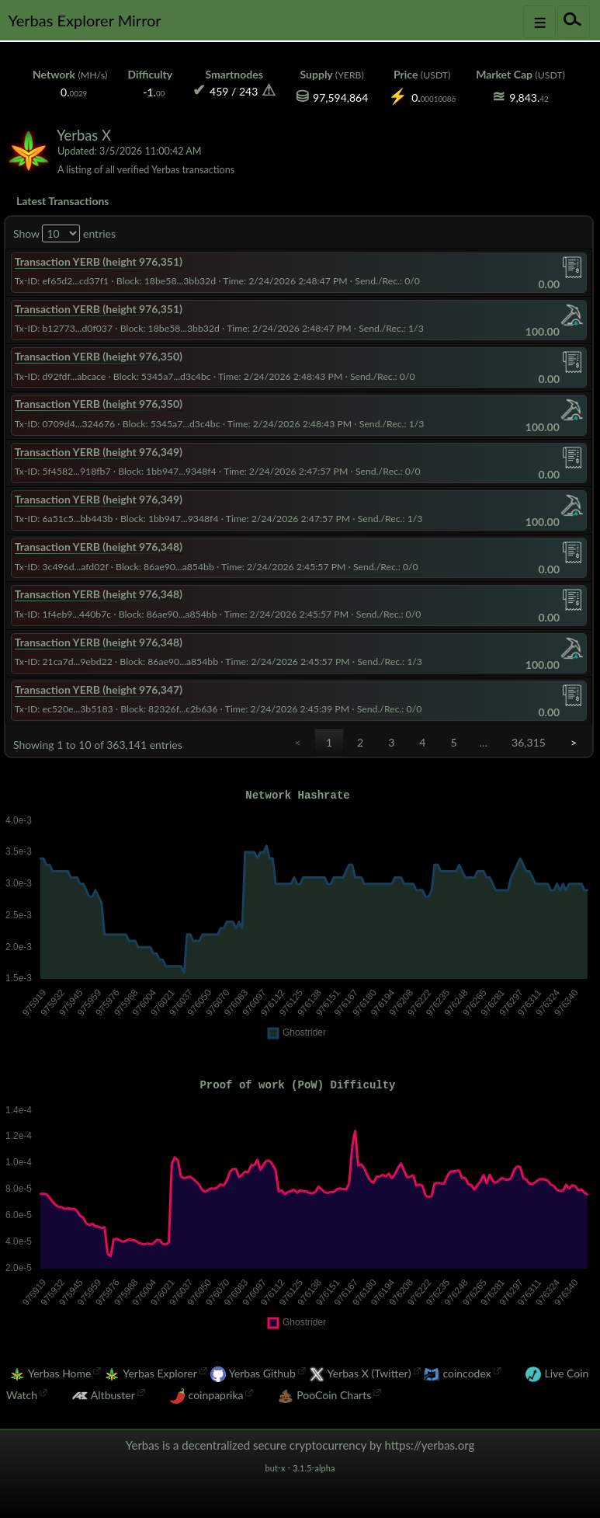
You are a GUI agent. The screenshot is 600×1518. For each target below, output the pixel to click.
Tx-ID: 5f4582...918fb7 (63, 471)
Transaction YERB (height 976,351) (98, 261)
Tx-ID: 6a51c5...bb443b (64, 518)
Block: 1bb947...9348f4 (167, 471)
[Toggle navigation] (539, 21)
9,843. (528, 97)
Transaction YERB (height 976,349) (98, 451)
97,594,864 (340, 97)
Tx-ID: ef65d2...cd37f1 (62, 281)
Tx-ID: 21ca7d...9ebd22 (64, 661)
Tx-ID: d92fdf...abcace (60, 376)
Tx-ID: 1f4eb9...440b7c (63, 614)
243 (248, 91)
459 (219, 91)
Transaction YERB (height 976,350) (98, 356)
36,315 (529, 742)
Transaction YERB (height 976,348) (98, 546)
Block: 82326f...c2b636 (168, 709)
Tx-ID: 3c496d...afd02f (62, 567)
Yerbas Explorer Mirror (84, 20)
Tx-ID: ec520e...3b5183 (64, 709)
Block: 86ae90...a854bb (165, 567)
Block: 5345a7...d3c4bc (162, 376)
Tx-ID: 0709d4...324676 (65, 424)
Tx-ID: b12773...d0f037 (64, 328)
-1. (154, 92)
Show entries (64, 233)
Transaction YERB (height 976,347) (98, 689)
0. (74, 92)
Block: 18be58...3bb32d (166, 281)
